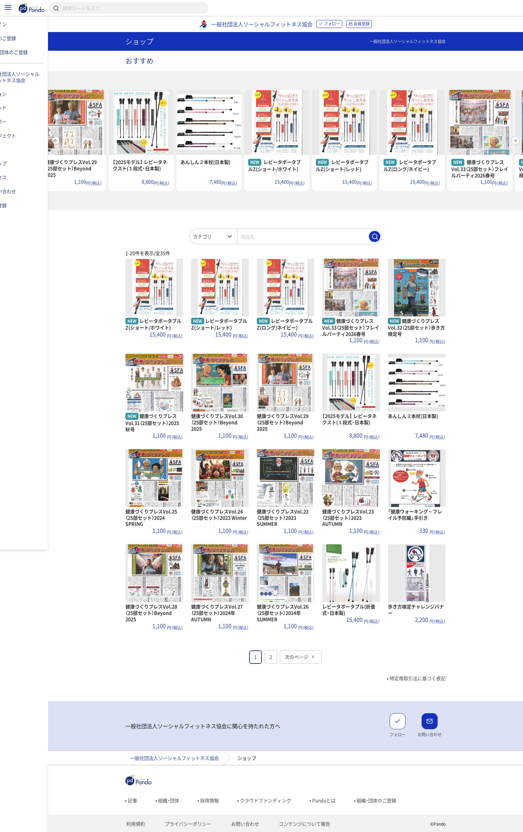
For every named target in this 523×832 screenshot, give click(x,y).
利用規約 (146, 824)
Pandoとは (335, 800)
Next (515, 140)
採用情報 (220, 800)
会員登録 (371, 24)
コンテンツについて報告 (299, 824)
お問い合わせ (245, 824)
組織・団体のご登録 (388, 800)
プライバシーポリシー (194, 824)
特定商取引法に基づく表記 (429, 678)
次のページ (313, 656)
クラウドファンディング (277, 800)
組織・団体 (180, 800)
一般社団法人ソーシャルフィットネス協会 (187, 758)
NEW (277, 162)
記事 (144, 800)
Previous (81, 140)
